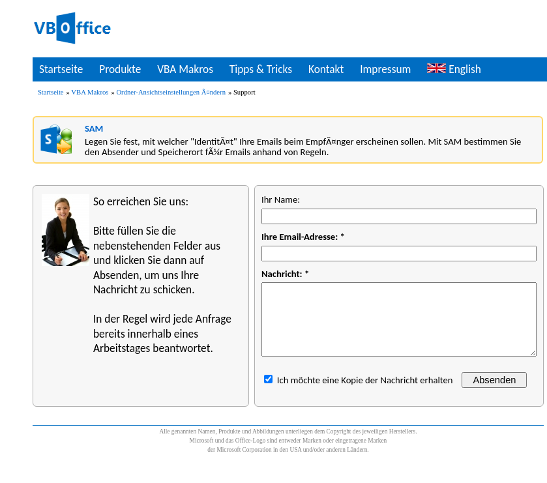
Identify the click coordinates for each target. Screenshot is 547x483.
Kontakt (326, 69)
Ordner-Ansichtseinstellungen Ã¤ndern (171, 92)
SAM (94, 128)
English (453, 69)
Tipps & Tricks (260, 69)
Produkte (120, 69)
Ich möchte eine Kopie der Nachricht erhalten (365, 380)
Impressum (385, 69)
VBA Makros (185, 69)
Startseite (61, 69)
